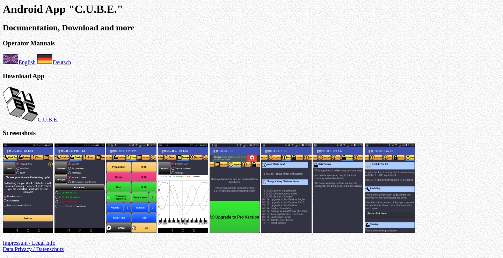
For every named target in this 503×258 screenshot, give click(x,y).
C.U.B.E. (30, 120)
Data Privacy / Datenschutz (33, 249)
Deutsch (54, 62)
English (19, 62)
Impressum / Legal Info (29, 243)
